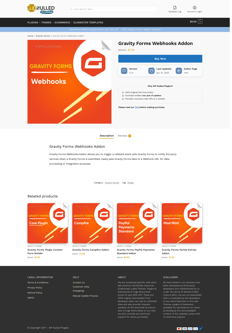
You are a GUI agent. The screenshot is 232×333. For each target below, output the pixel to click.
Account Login (194, 9)
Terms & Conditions (37, 281)
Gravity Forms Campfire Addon (90, 248)
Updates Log (175, 9)
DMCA (30, 296)
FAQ (137, 105)
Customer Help (81, 285)
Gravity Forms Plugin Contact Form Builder (45, 250)
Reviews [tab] (124, 134)
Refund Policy (34, 291)
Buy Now (160, 57)
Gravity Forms (43, 34)
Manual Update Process (85, 294)
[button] (196, 21)
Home (30, 34)
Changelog (78, 289)
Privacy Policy (34, 286)
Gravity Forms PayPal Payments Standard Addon (136, 250)
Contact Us (79, 281)
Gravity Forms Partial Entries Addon (179, 250)
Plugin (131, 181)
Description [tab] (107, 134)
